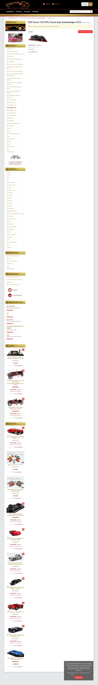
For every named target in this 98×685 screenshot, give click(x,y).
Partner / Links (10, 282)
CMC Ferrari (9, 195)
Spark (8, 245)
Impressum (9, 263)
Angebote (11, 346)
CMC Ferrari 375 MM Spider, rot (15, 612)
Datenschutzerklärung (80, 674)
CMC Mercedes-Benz (12, 211)
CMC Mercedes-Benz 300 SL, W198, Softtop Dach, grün (15, 563)
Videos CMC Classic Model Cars (15, 279)
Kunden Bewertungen (12, 277)
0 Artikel (85, 4)
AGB (8, 266)
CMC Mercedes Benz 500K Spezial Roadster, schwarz (15, 588)
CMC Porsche (10, 216)
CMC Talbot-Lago (11, 219)
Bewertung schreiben (85, 31)
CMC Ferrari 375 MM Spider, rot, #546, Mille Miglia (15, 539)
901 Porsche (10, 319)
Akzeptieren (79, 677)
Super (8, 334)
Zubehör (9, 247)
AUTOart (9, 172)
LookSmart (9, 237)
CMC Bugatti (10, 193)
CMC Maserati (10, 208)
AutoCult (9, 174)
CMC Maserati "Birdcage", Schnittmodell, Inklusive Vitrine (15, 514)
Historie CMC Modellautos (13, 284)
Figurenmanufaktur (12, 226)
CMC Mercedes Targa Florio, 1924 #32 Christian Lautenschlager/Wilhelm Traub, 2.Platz (15, 383)
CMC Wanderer (10, 224)
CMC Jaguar (9, 200)
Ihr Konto (19, 11)
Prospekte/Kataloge (12, 242)
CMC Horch (9, 198)
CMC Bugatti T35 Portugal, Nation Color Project (15, 408)
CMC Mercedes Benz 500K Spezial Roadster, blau (15, 635)
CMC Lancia (9, 206)
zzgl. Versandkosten (18, 365)
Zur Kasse (27, 11)
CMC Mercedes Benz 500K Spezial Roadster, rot (15, 437)
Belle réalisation (11, 306)
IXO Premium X (10, 229)
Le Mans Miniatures (12, 234)
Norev (8, 239)
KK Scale (9, 232)
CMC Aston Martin (11, 185)
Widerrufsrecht (10, 268)
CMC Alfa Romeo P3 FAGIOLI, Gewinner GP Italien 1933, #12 (15, 357)
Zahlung (9, 258)
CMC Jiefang (10, 203)
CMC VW (9, 221)
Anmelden (35, 11)
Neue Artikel (12, 424)
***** (8, 313)
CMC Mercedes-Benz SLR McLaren (15, 213)
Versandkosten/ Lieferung (13, 255)
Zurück (30, 31)
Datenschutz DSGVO (12, 261)
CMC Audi (9, 187)
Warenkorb (10, 11)
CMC (8, 180)
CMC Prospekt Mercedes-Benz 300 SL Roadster (15, 490)
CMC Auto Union (11, 190)
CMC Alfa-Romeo (11, 182)
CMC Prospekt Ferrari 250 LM (15, 465)
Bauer (8, 177)
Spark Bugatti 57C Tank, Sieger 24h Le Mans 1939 (15, 658)
